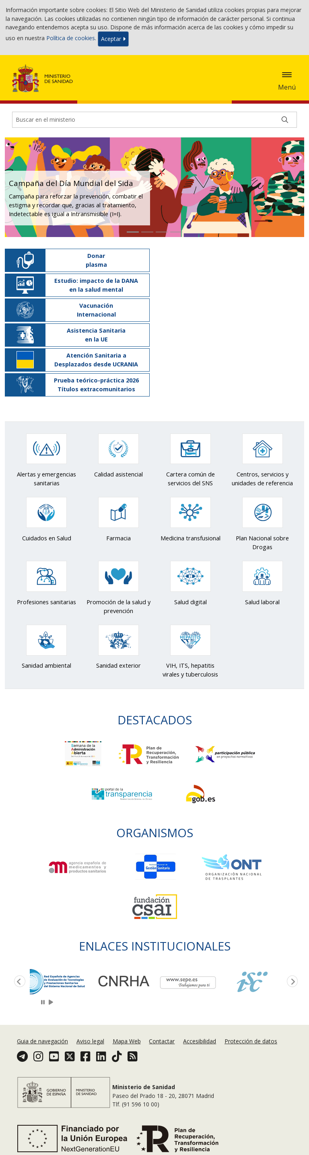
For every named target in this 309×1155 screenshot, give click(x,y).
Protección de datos (251, 1041)
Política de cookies (70, 38)
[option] (62, 981)
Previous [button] (18, 982)
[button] (19, 187)
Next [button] (291, 982)
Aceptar (113, 39)
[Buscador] (154, 120)
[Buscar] (285, 120)
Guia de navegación (42, 1041)
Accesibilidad (199, 1041)
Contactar (162, 1041)
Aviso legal (90, 1041)
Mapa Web (127, 1041)
